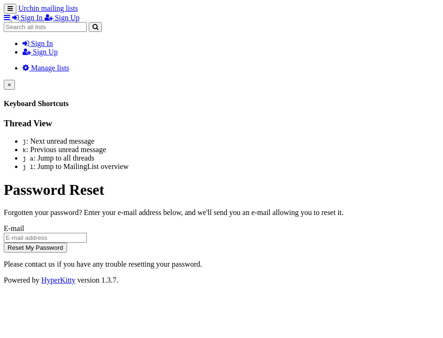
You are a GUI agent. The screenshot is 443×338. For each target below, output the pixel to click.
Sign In (38, 43)
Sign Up (40, 52)
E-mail (14, 228)
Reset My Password (35, 247)
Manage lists (46, 68)
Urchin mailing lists (48, 8)
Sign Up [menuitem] (62, 18)
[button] (8, 18)
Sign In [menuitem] (28, 18)
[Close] (9, 85)
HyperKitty (58, 280)
